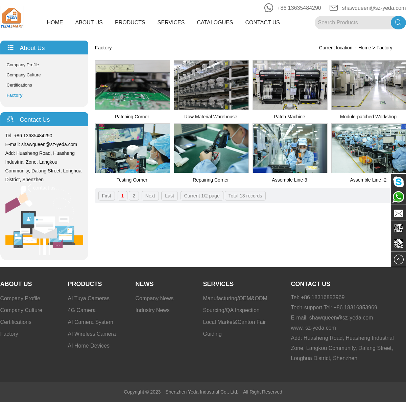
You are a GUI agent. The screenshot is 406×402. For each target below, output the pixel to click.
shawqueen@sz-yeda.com (374, 8)
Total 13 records (245, 195)
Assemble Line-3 (289, 180)
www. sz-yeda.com (313, 328)
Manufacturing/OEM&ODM (235, 298)
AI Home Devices (89, 346)
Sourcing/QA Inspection (231, 310)
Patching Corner (132, 116)
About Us (89, 22)
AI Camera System (90, 322)
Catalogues (215, 22)
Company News (155, 298)
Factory (15, 95)
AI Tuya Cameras (89, 298)
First (106, 195)
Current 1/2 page (202, 195)
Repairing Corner (211, 180)
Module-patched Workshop (368, 116)
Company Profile (23, 64)
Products (130, 22)
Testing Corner (132, 180)
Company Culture (24, 74)
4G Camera (82, 310)
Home (55, 22)
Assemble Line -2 (368, 180)
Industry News (153, 310)
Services (171, 22)
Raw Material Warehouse (210, 116)
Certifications (19, 85)
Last (169, 195)
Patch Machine (289, 116)
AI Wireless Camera (92, 334)
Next (150, 195)
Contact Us (262, 22)
